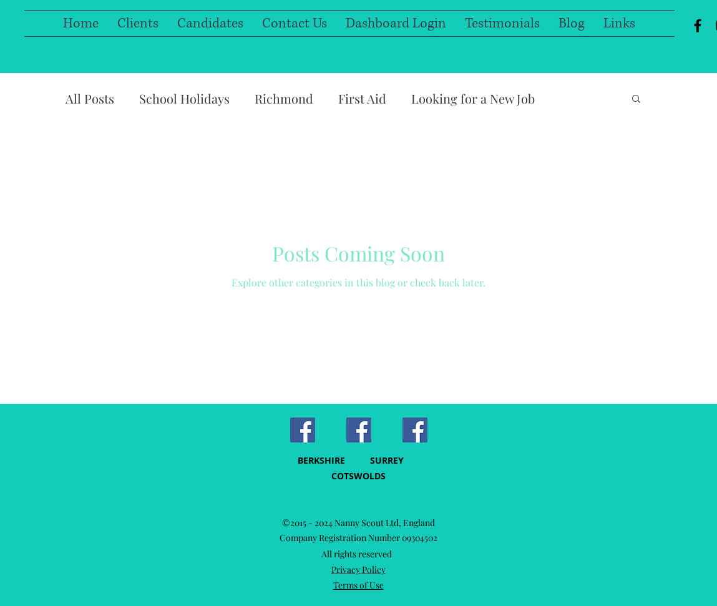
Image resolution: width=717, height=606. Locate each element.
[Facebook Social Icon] (302, 430)
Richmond (284, 98)
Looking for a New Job (473, 98)
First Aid (362, 98)
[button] (636, 99)
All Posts (90, 98)
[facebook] (697, 25)
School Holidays (184, 98)
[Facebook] (414, 430)
